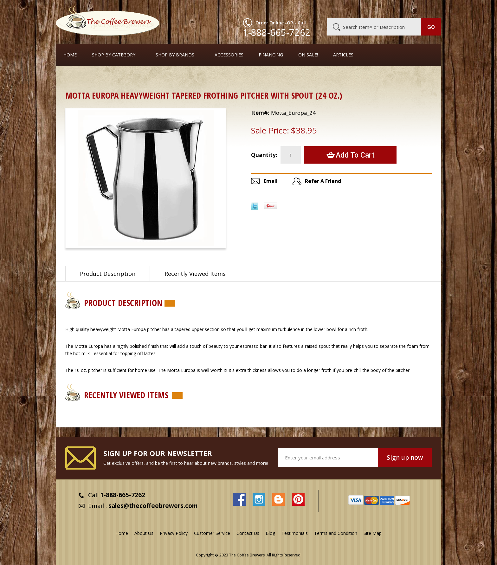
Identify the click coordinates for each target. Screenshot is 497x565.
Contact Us (247, 533)
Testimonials (294, 533)
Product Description (107, 273)
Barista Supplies (103, 78)
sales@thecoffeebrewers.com (153, 506)
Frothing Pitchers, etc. (150, 78)
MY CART (428, 8)
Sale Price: (270, 130)
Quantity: (264, 155)
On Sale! (308, 55)
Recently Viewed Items (195, 273)
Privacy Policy (174, 533)
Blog (387, 8)
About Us (325, 8)
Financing (271, 55)
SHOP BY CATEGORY (113, 55)
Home (70, 55)
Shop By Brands (175, 55)
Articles (343, 55)
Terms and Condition (335, 533)
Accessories (229, 55)
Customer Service (359, 8)
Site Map (373, 533)
